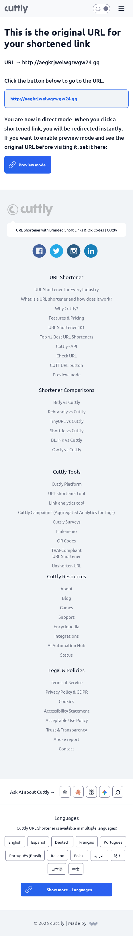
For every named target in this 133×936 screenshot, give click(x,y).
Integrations (66, 636)
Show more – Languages (69, 889)
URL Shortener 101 (66, 327)
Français (86, 842)
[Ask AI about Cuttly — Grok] (117, 792)
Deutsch (62, 842)
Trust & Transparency (66, 729)
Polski (79, 855)
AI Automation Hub (66, 645)
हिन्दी (118, 855)
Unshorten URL (66, 565)
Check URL (66, 355)
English (14, 842)
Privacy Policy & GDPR (67, 691)
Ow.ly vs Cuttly (66, 449)
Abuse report (66, 739)
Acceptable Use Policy (67, 720)
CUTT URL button (66, 365)
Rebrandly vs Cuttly (66, 411)
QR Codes (66, 540)
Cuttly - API (66, 346)
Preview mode (32, 164)
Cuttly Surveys (67, 521)
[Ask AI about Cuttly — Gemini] (104, 792)
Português (113, 842)
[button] (121, 9)
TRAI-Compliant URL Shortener (66, 553)
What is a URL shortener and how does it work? (66, 298)
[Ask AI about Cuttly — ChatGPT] (65, 792)
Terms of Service (67, 682)
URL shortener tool (66, 493)
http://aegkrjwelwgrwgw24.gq (43, 99)
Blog (66, 598)
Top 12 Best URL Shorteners (66, 336)
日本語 (56, 869)
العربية (99, 855)
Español (38, 842)
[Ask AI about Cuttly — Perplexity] (91, 792)
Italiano (57, 855)
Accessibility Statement (66, 710)
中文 (76, 869)
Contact (66, 748)
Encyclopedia (66, 626)
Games (66, 607)
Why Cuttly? (66, 308)
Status (66, 654)
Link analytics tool (66, 502)
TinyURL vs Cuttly (66, 421)
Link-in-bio (66, 531)
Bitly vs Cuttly (66, 402)
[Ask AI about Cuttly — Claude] (78, 792)
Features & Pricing (66, 317)
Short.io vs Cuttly (66, 430)
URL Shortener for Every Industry (66, 289)
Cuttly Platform (67, 484)
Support (66, 617)
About (66, 588)
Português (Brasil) (25, 855)
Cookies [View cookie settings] (66, 701)
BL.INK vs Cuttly (66, 440)
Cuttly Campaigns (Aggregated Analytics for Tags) (66, 512)
